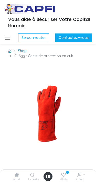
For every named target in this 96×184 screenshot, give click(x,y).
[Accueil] (17, 175)
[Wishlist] (63, 175)
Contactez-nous (74, 37)
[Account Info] (79, 175)
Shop (22, 51)
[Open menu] (48, 177)
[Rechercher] (32, 175)
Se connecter (34, 37)
